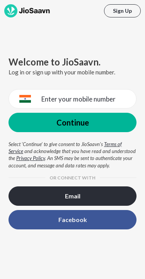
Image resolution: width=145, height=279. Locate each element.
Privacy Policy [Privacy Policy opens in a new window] (30, 158)
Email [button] (72, 196)
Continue (72, 122)
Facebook (72, 219)
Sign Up (122, 10)
